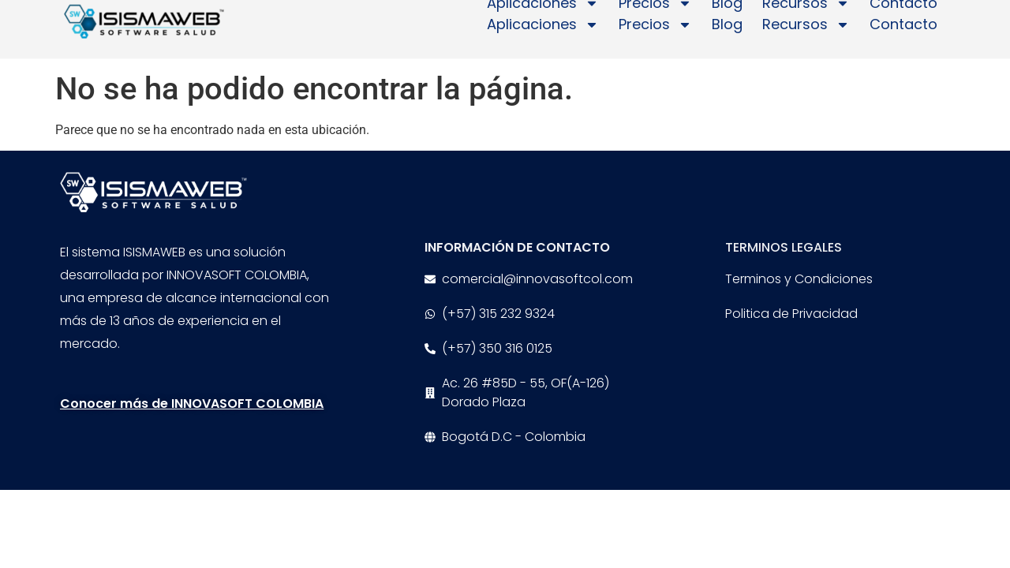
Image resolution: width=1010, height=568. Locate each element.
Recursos (806, 17)
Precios (655, 17)
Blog (727, 17)
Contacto (903, 17)
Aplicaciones (543, 17)
